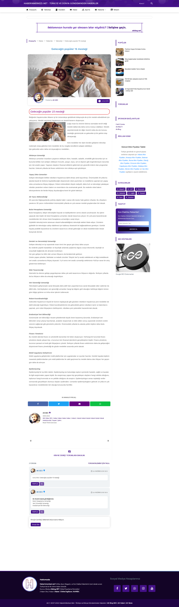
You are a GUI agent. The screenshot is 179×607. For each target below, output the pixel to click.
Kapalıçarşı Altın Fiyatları (128, 166)
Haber (55, 418)
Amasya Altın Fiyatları (133, 157)
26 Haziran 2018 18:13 (100, 471)
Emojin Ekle (35, 524)
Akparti (121, 189)
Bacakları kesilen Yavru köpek (135, 69)
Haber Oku (44, 592)
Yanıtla (35, 484)
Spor (121, 197)
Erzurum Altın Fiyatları (138, 163)
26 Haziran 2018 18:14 (100, 492)
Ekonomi (141, 189)
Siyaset (142, 193)
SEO (44, 418)
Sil (42, 484)
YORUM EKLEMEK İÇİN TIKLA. (99, 463)
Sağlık (132, 193)
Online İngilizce (66, 592)
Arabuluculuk (47, 420)
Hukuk (74, 418)
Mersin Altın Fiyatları (132, 169)
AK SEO (45, 413)
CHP (131, 189)
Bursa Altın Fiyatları (136, 160)
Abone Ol (133, 229)
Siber (47, 418)
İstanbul (131, 197)
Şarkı (59, 420)
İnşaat (54, 420)
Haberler (122, 193)
